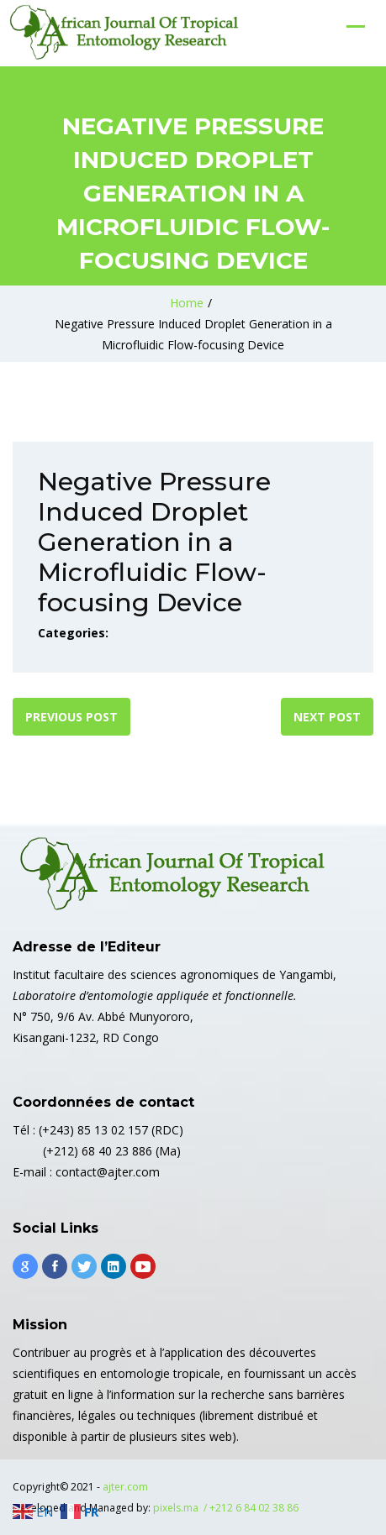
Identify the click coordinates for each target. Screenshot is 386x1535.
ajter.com (125, 1487)
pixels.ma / (181, 1508)
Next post (327, 717)
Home (187, 303)
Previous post (71, 717)
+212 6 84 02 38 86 (254, 1508)
